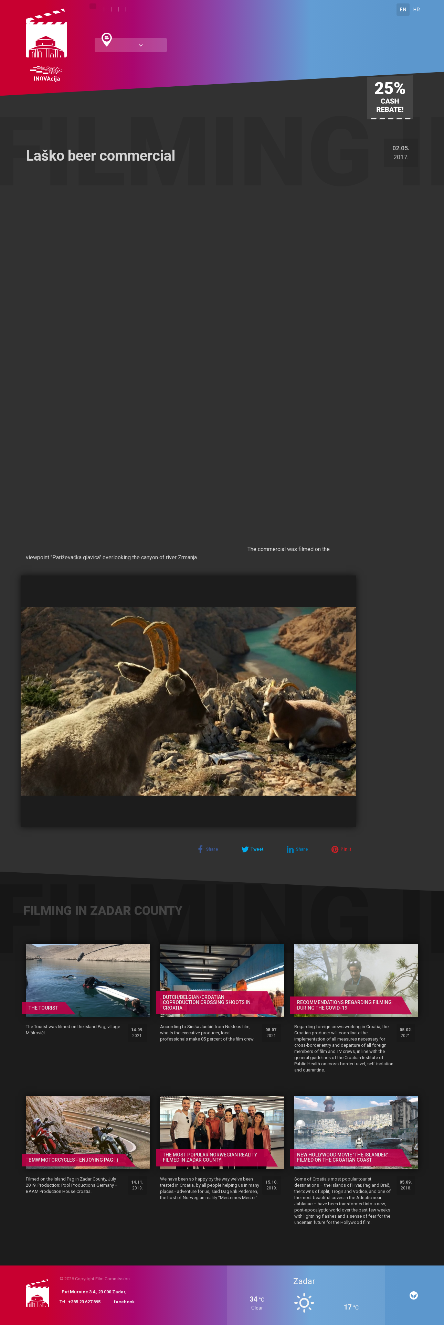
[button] (350, 581)
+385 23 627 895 (84, 1301)
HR (416, 9)
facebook (124, 1301)
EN (403, 9)
